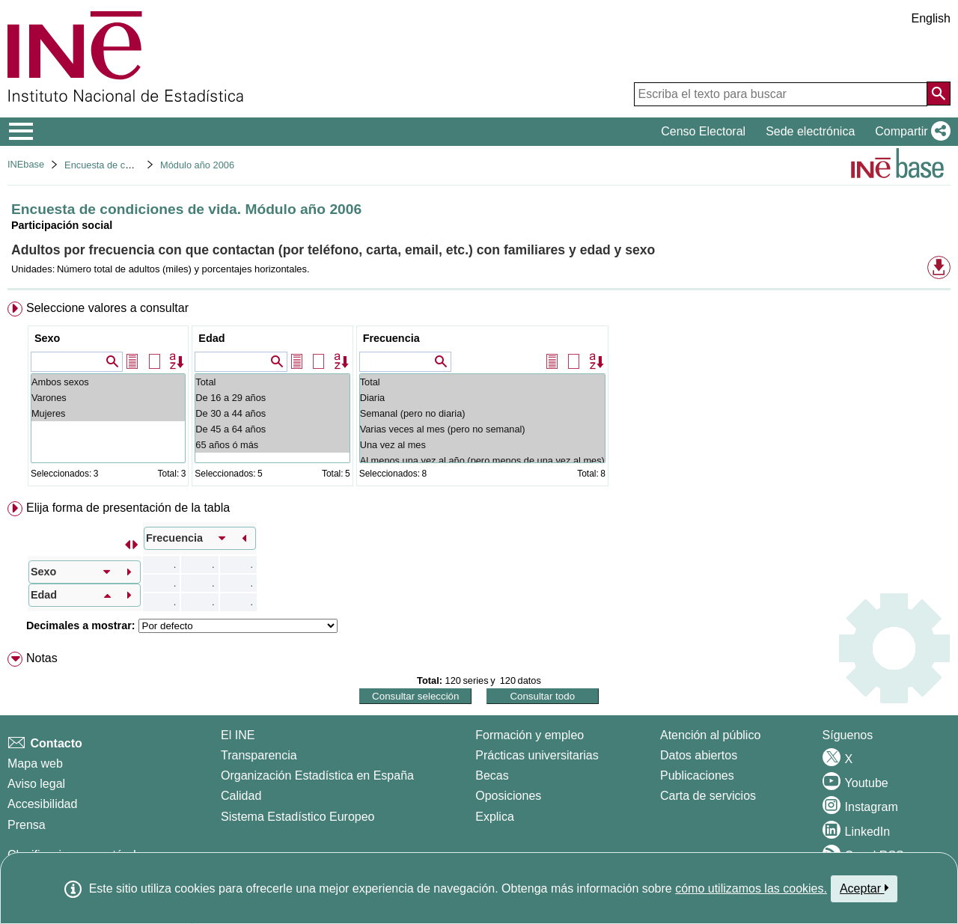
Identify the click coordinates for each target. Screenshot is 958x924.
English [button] (931, 18)
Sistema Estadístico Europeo (297, 816)
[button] (910, 131)
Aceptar (864, 888)
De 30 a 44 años (272, 413)
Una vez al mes (482, 445)
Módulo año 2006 (197, 165)
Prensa (26, 825)
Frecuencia (391, 338)
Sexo (47, 338)
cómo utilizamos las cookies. (751, 888)
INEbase (25, 164)
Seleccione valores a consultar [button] (107, 308)
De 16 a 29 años (272, 398)
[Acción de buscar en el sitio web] (939, 93)
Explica (494, 816)
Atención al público (710, 735)
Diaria (482, 398)
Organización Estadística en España (317, 775)
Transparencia (259, 755)
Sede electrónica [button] (810, 131)
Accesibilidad (42, 804)
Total (272, 382)
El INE (237, 735)
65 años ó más (272, 445)
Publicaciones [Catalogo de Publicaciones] (697, 775)
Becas (491, 775)
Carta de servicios (708, 795)
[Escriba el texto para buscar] (780, 94)
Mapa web (35, 763)
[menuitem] (479, 397)
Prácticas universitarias (537, 755)
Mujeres (108, 413)
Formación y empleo (529, 735)
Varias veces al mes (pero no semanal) (482, 429)
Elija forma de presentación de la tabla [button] (128, 507)
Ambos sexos (108, 382)
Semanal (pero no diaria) (482, 413)
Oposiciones (508, 795)
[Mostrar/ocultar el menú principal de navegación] (21, 131)
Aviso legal (36, 783)
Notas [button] (42, 658)
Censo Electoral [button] (703, 131)
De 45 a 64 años (272, 429)
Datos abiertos (698, 755)
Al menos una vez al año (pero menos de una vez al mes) (482, 460)
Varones (108, 398)
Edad (211, 338)
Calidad (241, 795)
